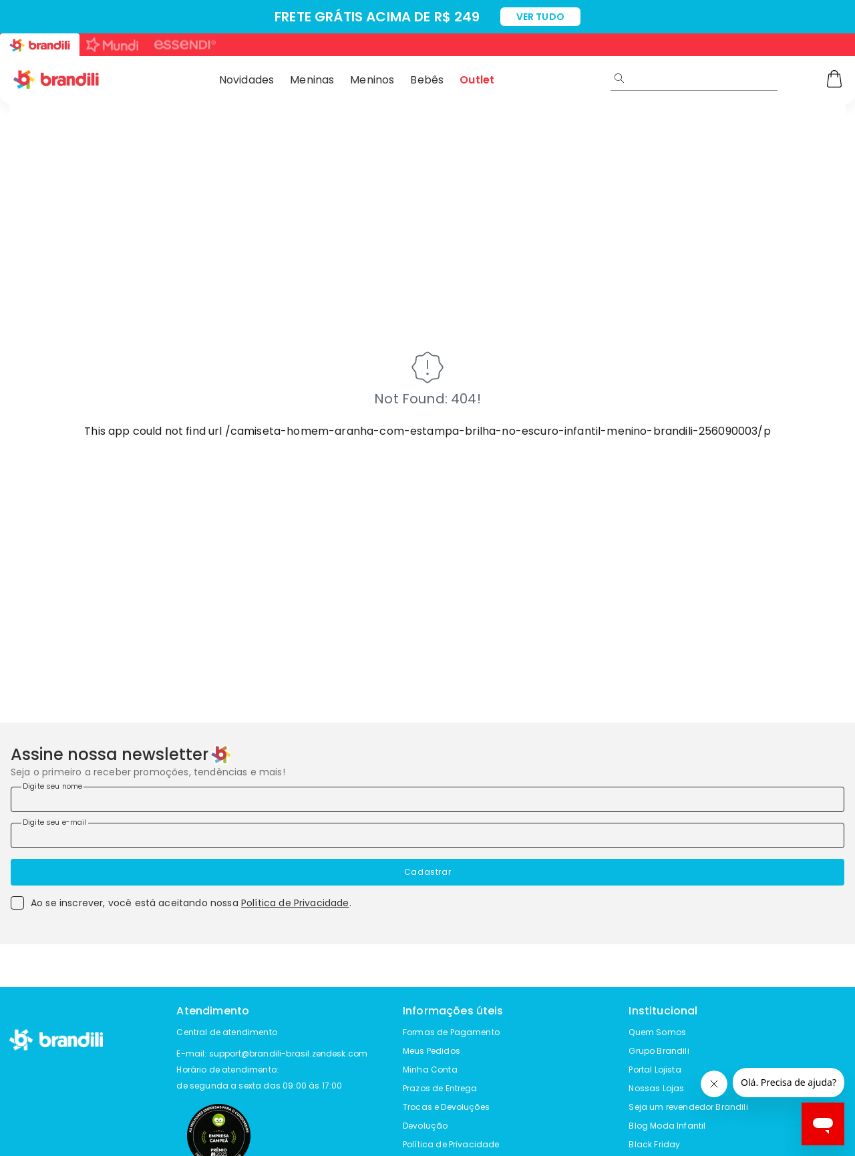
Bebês (427, 79)
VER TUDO (540, 16)
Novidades (246, 79)
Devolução (425, 1125)
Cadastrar (427, 872)
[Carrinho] (834, 80)
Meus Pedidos (431, 1050)
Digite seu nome (52, 786)
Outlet (477, 79)
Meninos (372, 79)
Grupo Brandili (659, 1050)
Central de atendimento (226, 1032)
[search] (740, 78)
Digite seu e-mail (55, 822)
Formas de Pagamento (451, 1032)
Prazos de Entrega (440, 1088)
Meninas (312, 79)
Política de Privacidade (295, 903)
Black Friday (654, 1144)
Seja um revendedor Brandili (688, 1107)
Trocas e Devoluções (446, 1107)
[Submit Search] (619, 78)
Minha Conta (430, 1069)
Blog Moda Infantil (667, 1125)
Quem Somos (657, 1032)
